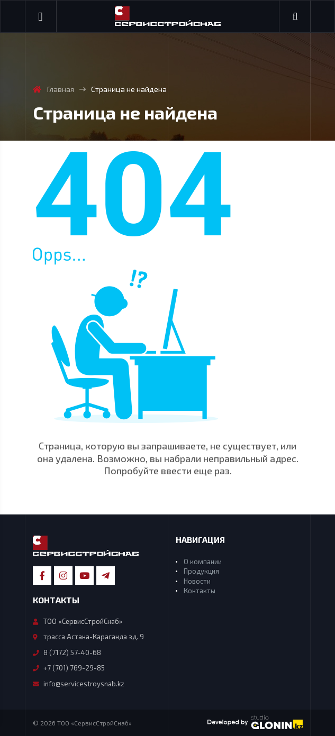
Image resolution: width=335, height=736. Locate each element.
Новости (197, 581)
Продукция (201, 571)
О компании (203, 561)
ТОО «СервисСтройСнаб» (77, 621)
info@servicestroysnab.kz (78, 683)
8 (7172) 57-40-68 (67, 652)
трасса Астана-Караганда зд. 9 (88, 636)
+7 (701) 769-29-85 (69, 668)
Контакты (199, 590)
